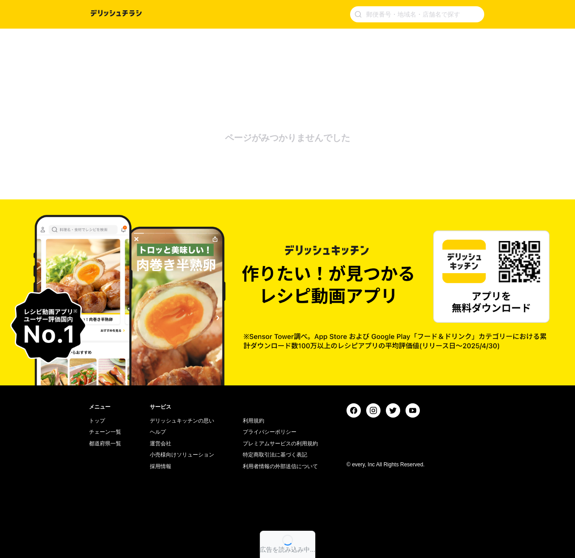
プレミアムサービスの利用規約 (280, 443)
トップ (97, 421)
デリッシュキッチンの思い (182, 421)
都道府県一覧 (105, 443)
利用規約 (253, 421)
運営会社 (160, 443)
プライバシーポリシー (269, 432)
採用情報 (160, 466)
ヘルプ (158, 432)
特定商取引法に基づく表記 (275, 455)
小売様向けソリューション (182, 455)
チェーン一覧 (105, 432)
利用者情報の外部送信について (280, 466)
